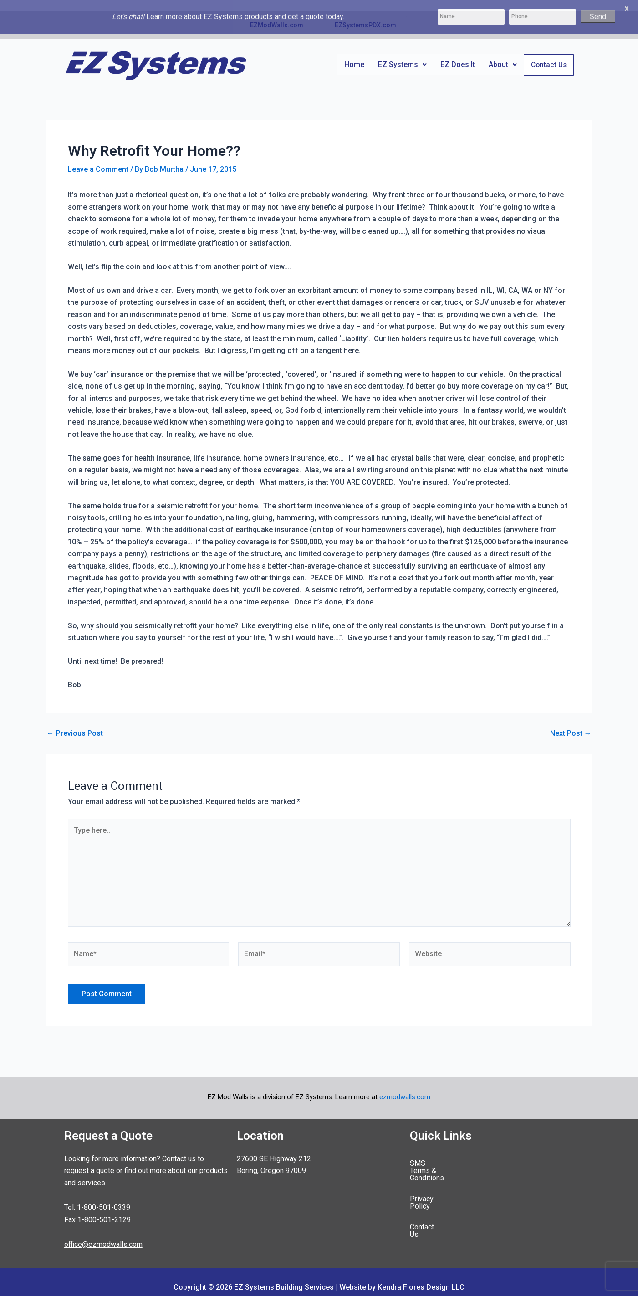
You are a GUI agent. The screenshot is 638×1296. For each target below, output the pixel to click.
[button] (401, 53)
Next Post (571, 723)
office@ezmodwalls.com (103, 1233)
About (502, 53)
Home (353, 53)
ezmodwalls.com (404, 1086)
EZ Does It (456, 53)
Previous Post (75, 723)
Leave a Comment (98, 158)
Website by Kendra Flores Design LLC (401, 1276)
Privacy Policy (432, 1173)
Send (598, 16)
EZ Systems (401, 53)
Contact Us (548, 54)
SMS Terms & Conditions (450, 1152)
